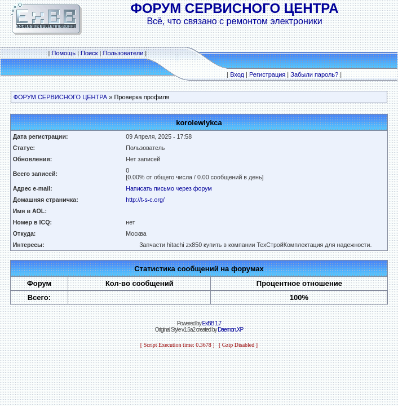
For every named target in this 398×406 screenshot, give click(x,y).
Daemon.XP (230, 329)
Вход (237, 74)
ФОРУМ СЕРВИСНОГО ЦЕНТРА (61, 97)
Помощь (64, 53)
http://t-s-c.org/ (145, 199)
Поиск (89, 53)
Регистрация (267, 74)
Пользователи (123, 53)
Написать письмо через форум (169, 188)
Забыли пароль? (314, 74)
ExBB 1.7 (211, 323)
